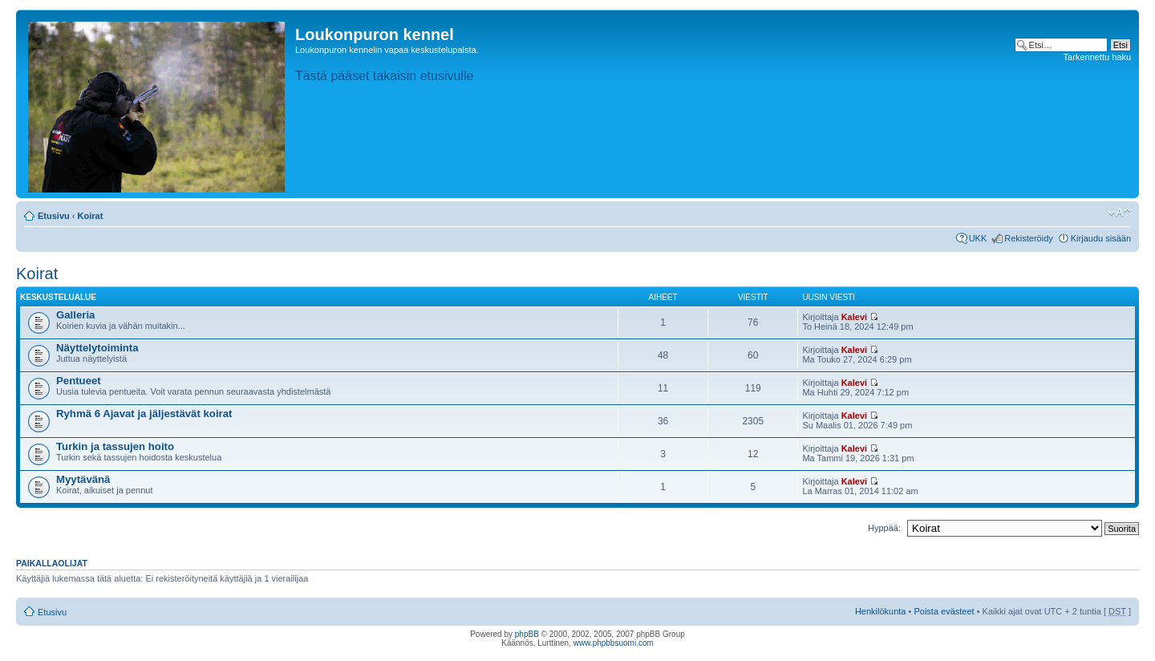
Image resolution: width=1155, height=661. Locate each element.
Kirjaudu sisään (1101, 238)
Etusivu (54, 216)
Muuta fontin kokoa (1119, 212)
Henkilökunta (880, 611)
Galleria (75, 315)
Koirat (90, 216)
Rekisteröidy (1028, 238)
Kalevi (854, 317)
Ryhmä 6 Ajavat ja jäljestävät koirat (144, 414)
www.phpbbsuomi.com (613, 643)
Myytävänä (83, 479)
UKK (978, 238)
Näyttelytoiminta (97, 348)
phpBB (527, 634)
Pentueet (78, 381)
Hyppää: (884, 528)
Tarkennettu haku (1097, 57)
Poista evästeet (944, 611)
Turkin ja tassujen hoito (115, 446)
